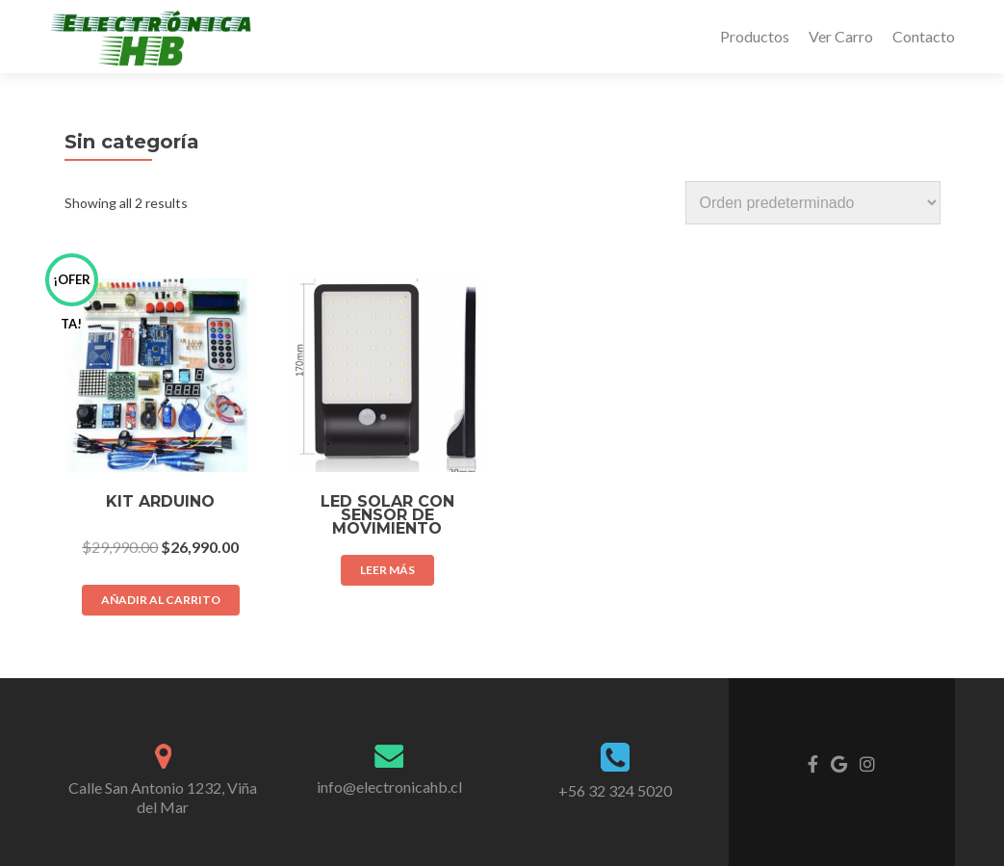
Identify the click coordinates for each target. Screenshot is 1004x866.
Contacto (923, 36)
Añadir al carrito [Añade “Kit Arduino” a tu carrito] (160, 599)
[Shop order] (812, 202)
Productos (754, 36)
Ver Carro (841, 36)
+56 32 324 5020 (615, 790)
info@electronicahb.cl (389, 786)
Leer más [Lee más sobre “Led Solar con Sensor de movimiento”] (387, 570)
